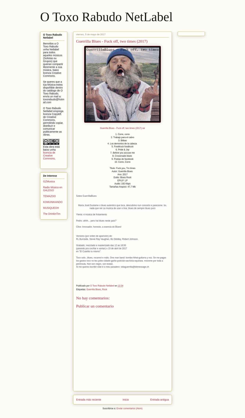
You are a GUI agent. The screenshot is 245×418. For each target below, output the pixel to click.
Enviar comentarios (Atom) (129, 408)
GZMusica (49, 181)
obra (51, 146)
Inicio (126, 399)
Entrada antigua (159, 399)
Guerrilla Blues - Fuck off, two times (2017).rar (122, 128)
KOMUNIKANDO (53, 202)
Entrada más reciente (88, 399)
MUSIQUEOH (51, 207)
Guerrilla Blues (94, 289)
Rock (104, 289)
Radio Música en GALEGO (52, 189)
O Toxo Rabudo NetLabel (106, 17)
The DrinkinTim (51, 213)
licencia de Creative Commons (49, 155)
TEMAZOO (49, 196)
